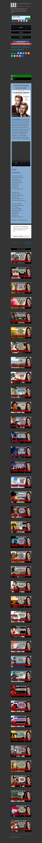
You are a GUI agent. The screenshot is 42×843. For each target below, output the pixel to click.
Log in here (26, 236)
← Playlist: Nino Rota (15, 242)
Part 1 (14, 75)
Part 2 (14, 78)
